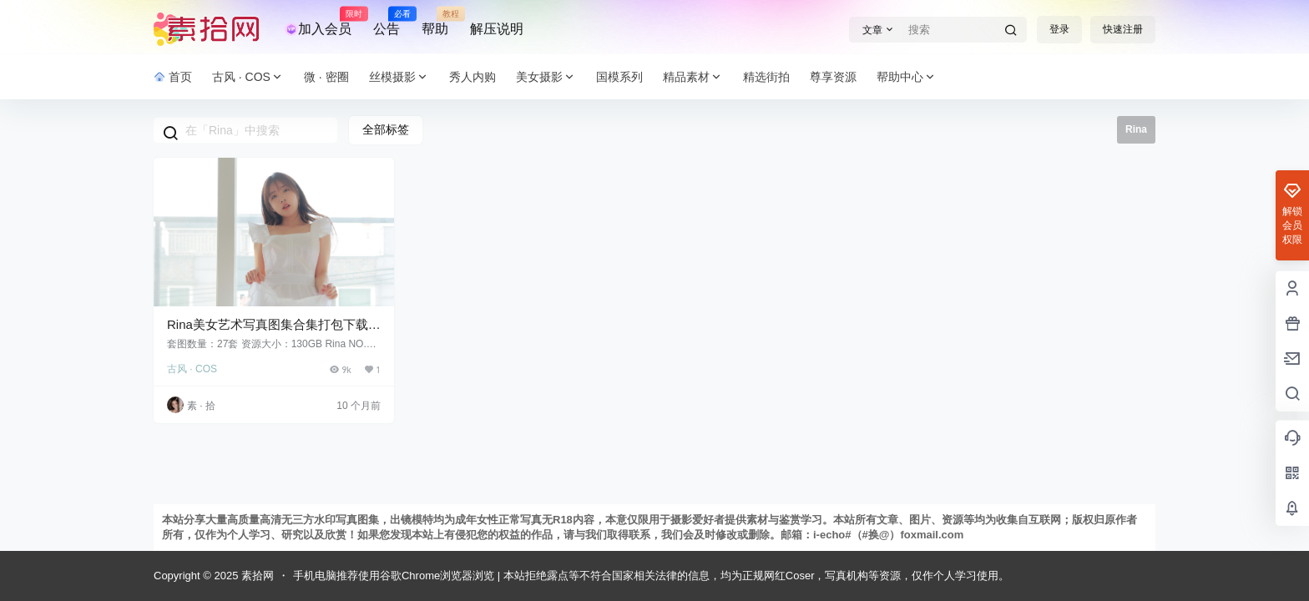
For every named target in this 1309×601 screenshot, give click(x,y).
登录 (1059, 29)
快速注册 (1123, 29)
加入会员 (318, 22)
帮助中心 (907, 77)
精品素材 (693, 77)
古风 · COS (248, 77)
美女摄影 (546, 77)
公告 (386, 22)
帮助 (435, 22)
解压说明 (496, 29)
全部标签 (385, 129)
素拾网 (256, 575)
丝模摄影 (399, 77)
